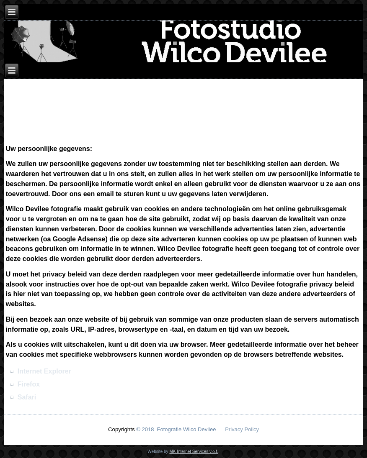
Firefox (29, 384)
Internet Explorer (44, 371)
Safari (27, 397)
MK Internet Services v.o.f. (193, 451)
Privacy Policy (242, 429)
